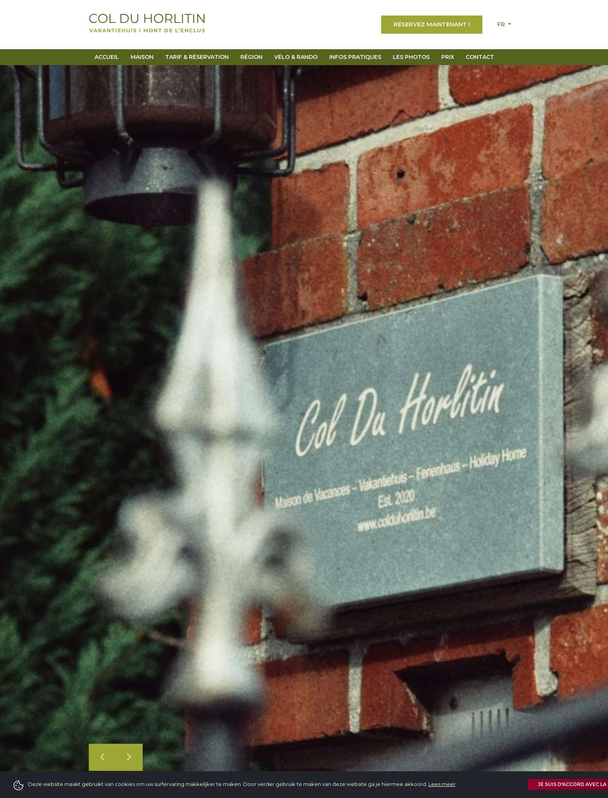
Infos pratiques (355, 56)
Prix (447, 56)
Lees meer (442, 784)
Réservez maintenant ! (432, 24)
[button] (102, 757)
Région (251, 56)
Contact (480, 56)
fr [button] (501, 24)
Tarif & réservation (197, 56)
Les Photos (411, 56)
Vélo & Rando (296, 56)
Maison (142, 56)
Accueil (107, 56)
